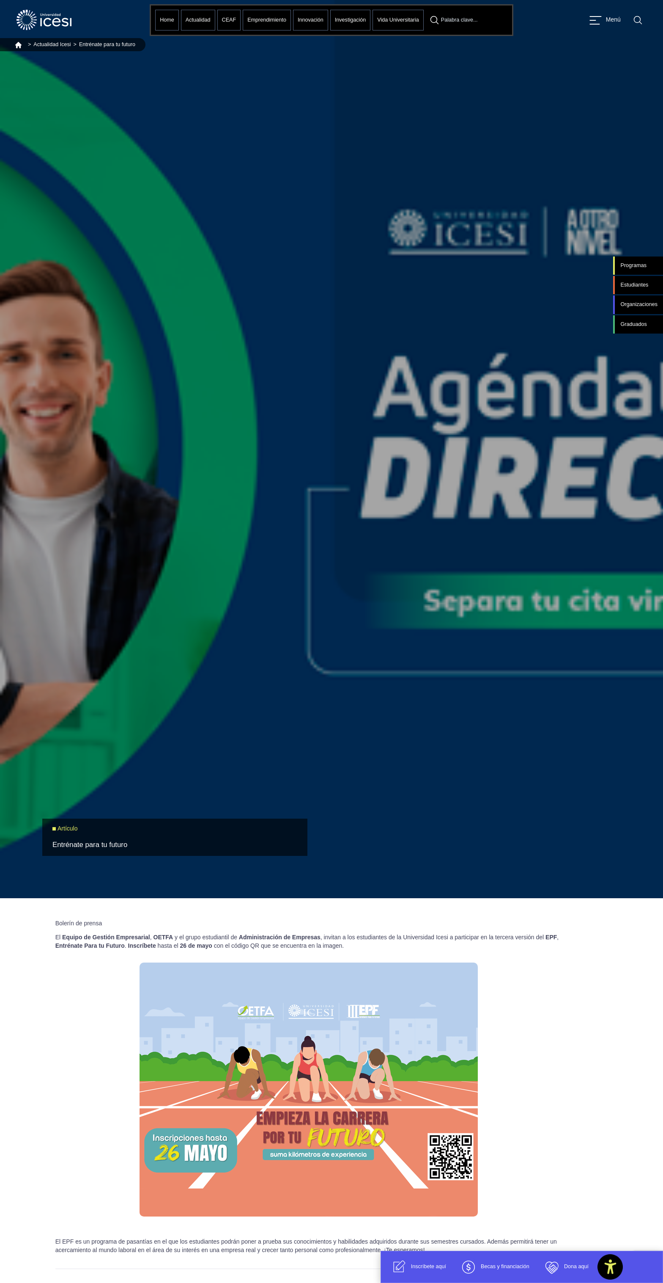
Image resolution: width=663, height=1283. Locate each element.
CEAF (229, 20)
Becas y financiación (494, 1267)
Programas (633, 265)
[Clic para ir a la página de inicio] (43, 20)
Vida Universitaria (398, 20)
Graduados (633, 324)
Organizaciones (639, 304)
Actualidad (198, 20)
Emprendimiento (266, 20)
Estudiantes (634, 285)
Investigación (350, 20)
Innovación (310, 20)
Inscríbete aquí (417, 1267)
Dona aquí (565, 1267)
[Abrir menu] (605, 20)
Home (167, 20)
